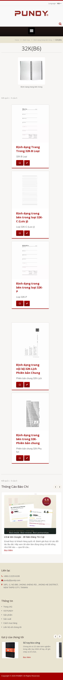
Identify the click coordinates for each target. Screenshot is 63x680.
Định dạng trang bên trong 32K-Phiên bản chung (28, 439)
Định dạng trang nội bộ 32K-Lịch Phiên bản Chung (28, 369)
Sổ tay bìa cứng (31, 642)
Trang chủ (7, 607)
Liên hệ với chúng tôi (12, 627)
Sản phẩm (7, 615)
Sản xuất (7, 619)
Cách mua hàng (10, 623)
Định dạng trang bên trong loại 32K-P (29, 287)
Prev (55, 487)
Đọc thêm (8, 550)
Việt (58, 4)
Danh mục (26, 40)
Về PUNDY (8, 611)
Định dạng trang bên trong (43, 40)
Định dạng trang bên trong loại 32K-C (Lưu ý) (29, 217)
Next (60, 487)
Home (17, 40)
